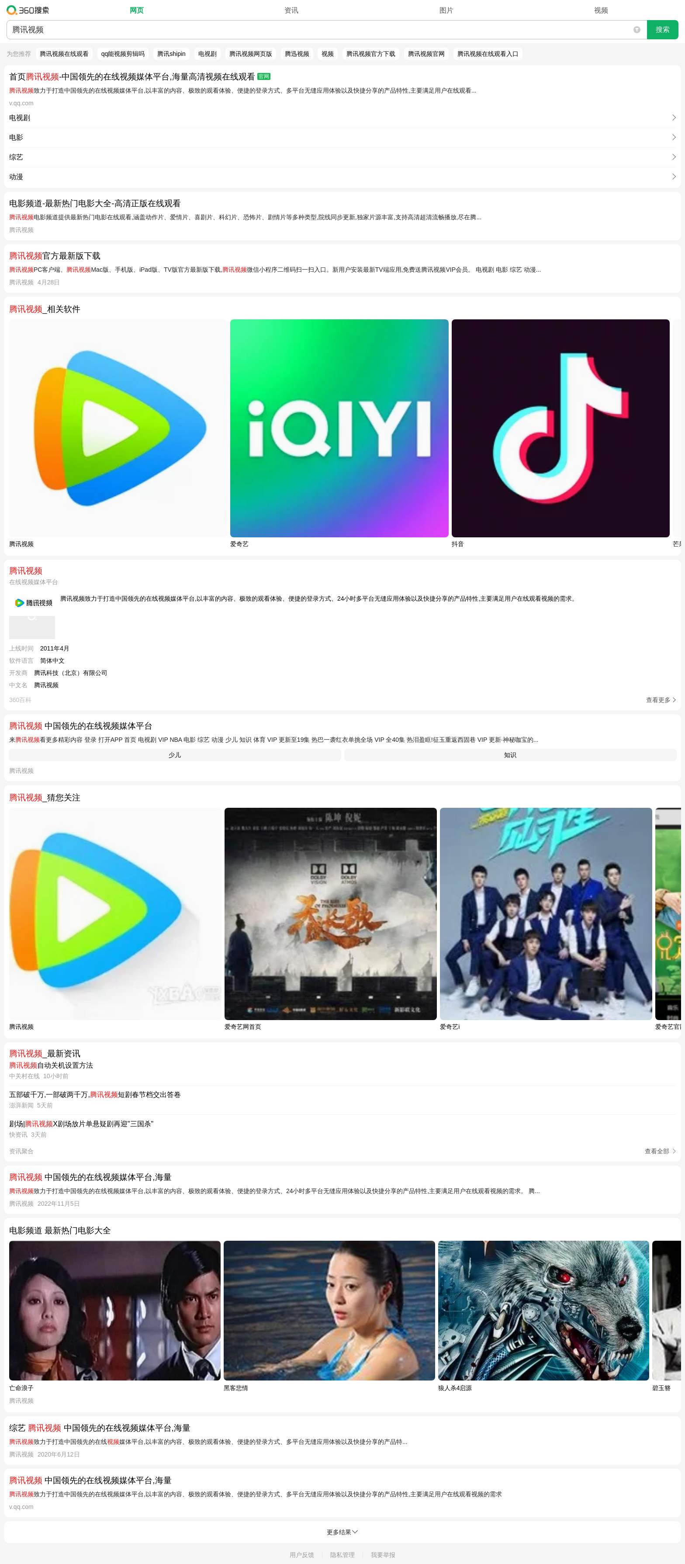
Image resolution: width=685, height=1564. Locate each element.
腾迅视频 (297, 53)
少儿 (175, 754)
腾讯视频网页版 (250, 53)
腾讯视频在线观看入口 (488, 53)
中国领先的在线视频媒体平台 (80, 725)
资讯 (291, 10)
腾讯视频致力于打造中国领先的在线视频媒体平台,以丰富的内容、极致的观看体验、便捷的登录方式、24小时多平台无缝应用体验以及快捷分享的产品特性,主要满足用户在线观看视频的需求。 (319, 598)
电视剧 (207, 53)
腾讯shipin (171, 53)
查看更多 (658, 699)
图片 (446, 10)
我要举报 (383, 1554)
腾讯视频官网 (426, 53)
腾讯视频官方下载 (370, 53)
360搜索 (30, 10)
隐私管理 (342, 1554)
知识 (510, 754)
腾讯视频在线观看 (64, 53)
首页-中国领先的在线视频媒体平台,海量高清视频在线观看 (139, 76)
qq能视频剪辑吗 (123, 53)
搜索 (663, 29)
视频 (601, 10)
